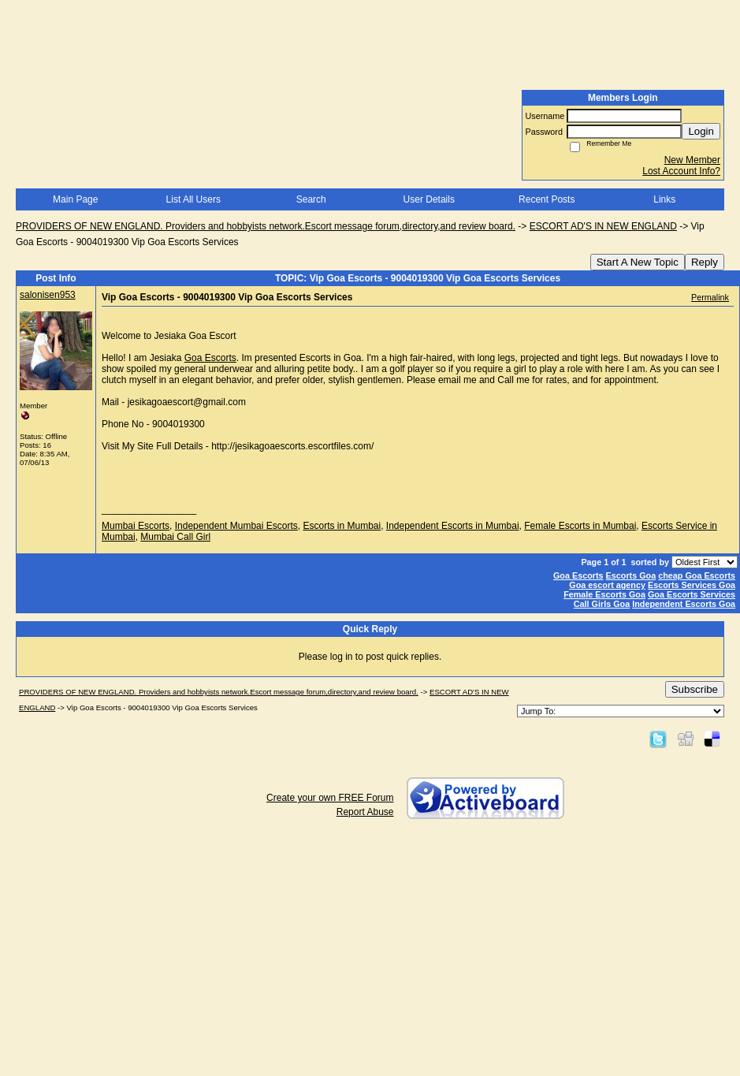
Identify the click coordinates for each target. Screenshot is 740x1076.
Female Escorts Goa (604, 594)
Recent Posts (547, 199)
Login (701, 131)
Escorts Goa (631, 575)
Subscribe (694, 689)
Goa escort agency (607, 585)
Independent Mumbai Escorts (236, 525)
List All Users (193, 199)
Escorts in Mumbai (342, 525)
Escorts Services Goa (691, 585)
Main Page (75, 199)
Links (664, 199)
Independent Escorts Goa (683, 604)
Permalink (710, 297)
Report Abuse (365, 811)
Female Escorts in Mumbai (580, 525)
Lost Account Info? (681, 171)
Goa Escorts (210, 357)
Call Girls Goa (602, 604)
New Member (692, 160)
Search (311, 199)
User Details (429, 199)
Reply (704, 262)
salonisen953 (48, 294)
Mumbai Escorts (135, 525)
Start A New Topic (638, 262)
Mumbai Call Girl (175, 536)
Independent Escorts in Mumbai (452, 525)
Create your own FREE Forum (329, 797)
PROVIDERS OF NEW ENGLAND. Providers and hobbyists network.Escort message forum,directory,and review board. (265, 226)
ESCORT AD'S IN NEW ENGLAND (603, 226)
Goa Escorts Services (691, 594)
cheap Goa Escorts (696, 575)
